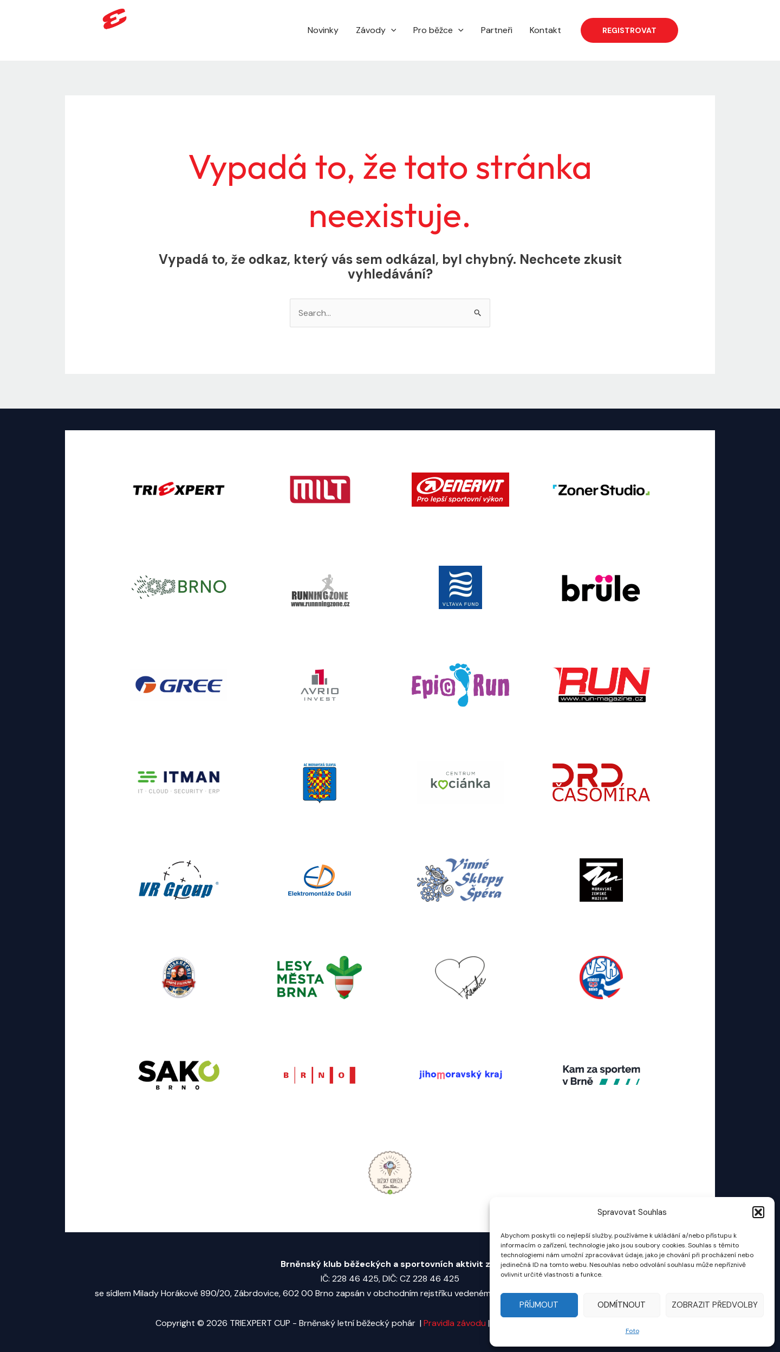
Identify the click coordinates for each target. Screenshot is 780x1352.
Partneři (496, 30)
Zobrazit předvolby (715, 1304)
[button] (758, 1212)
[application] (391, 30)
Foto (632, 1331)
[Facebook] (694, 31)
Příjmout (538, 1304)
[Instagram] (710, 31)
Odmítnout (621, 1304)
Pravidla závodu (456, 1323)
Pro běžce (438, 30)
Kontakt (545, 30)
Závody (376, 30)
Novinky (323, 30)
